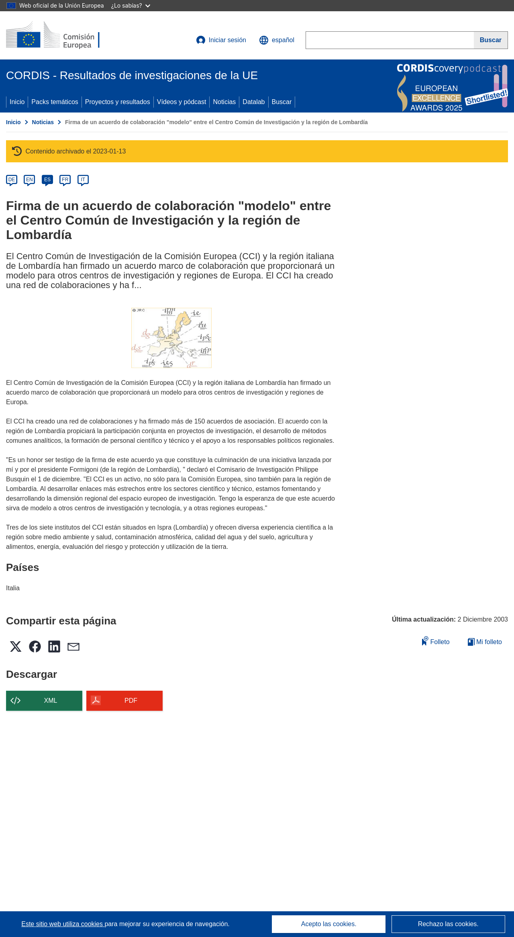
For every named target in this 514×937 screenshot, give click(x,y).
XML (50, 700)
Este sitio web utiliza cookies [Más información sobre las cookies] (62, 924)
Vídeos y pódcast (181, 101)
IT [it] (83, 179)
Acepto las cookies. (329, 924)
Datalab (254, 101)
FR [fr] (65, 179)
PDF (130, 700)
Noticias (224, 101)
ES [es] (47, 179)
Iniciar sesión (221, 40)
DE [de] (11, 179)
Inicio (17, 101)
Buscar (282, 101)
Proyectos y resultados (117, 101)
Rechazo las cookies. (448, 924)
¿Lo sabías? (130, 5)
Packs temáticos (54, 101)
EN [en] (29, 179)
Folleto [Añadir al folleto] (435, 640)
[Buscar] (491, 40)
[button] (277, 40)
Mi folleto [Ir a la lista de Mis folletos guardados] (485, 642)
